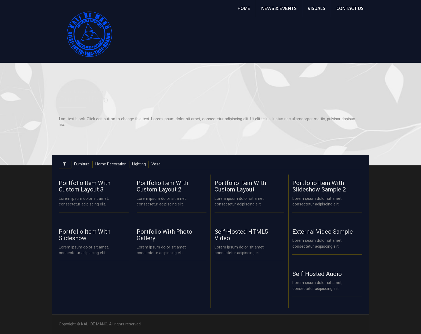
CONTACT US (350, 8)
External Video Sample (322, 231)
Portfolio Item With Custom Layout (240, 186)
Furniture (82, 164)
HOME (244, 8)
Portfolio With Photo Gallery (164, 234)
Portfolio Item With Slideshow (84, 234)
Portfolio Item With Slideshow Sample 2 (319, 186)
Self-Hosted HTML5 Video (241, 234)
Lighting (139, 164)
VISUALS (316, 8)
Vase (156, 164)
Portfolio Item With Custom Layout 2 (162, 186)
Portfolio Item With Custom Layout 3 (84, 186)
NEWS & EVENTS (279, 8)
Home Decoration (110, 164)
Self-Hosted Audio (317, 274)
